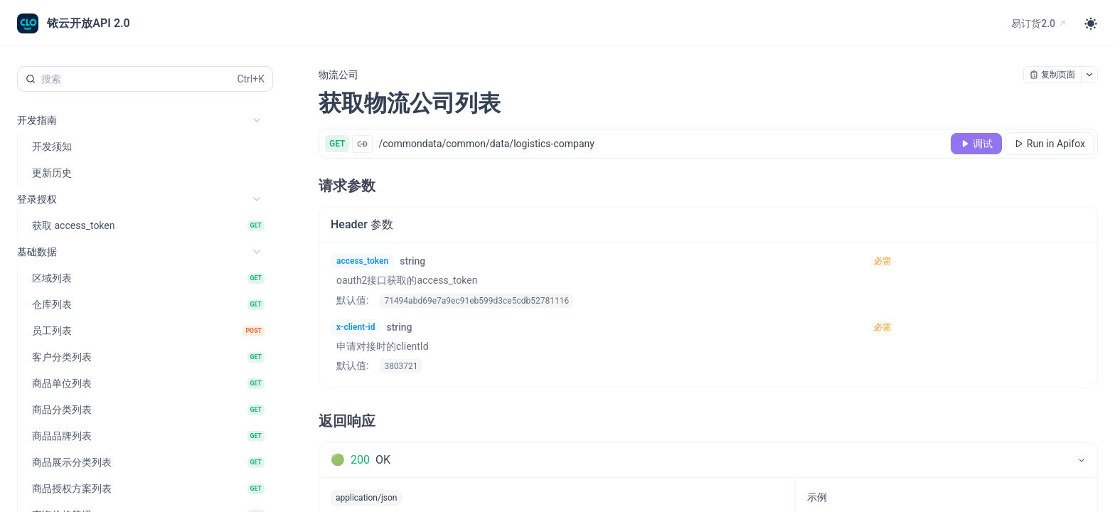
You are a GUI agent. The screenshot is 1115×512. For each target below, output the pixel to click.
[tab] (708, 460)
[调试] (976, 143)
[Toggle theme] (1090, 23)
